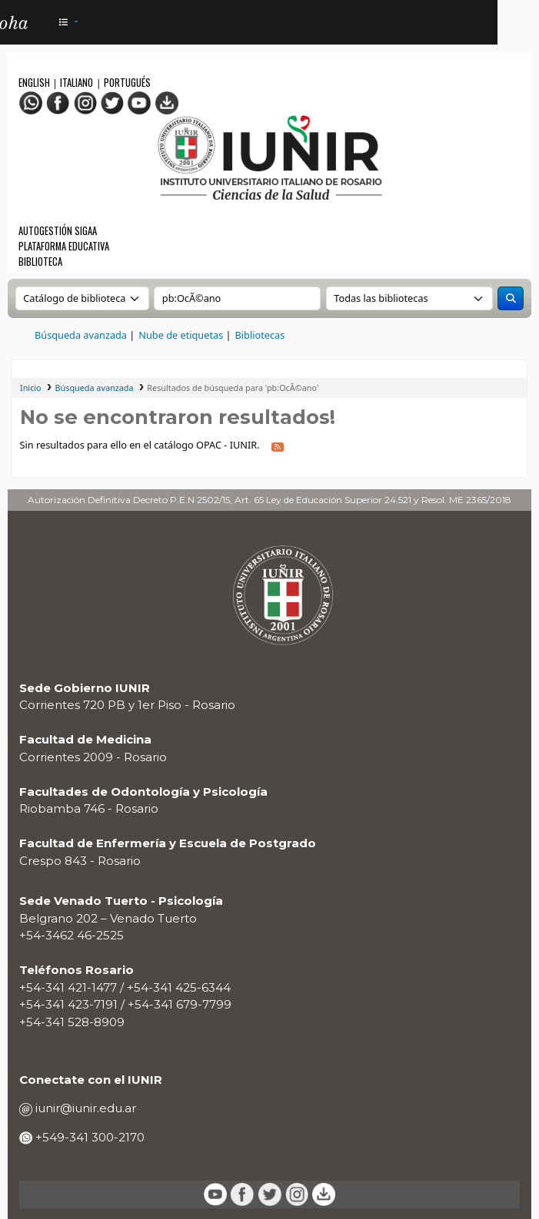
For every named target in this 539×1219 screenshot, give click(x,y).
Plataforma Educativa (63, 246)
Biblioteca (40, 261)
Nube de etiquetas (180, 335)
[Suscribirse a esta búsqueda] (278, 446)
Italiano (76, 82)
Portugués (127, 82)
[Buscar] (510, 298)
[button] (68, 22)
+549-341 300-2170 (88, 1137)
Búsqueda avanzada (81, 335)
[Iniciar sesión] (479, 23)
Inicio (31, 387)
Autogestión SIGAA (57, 231)
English (35, 82)
